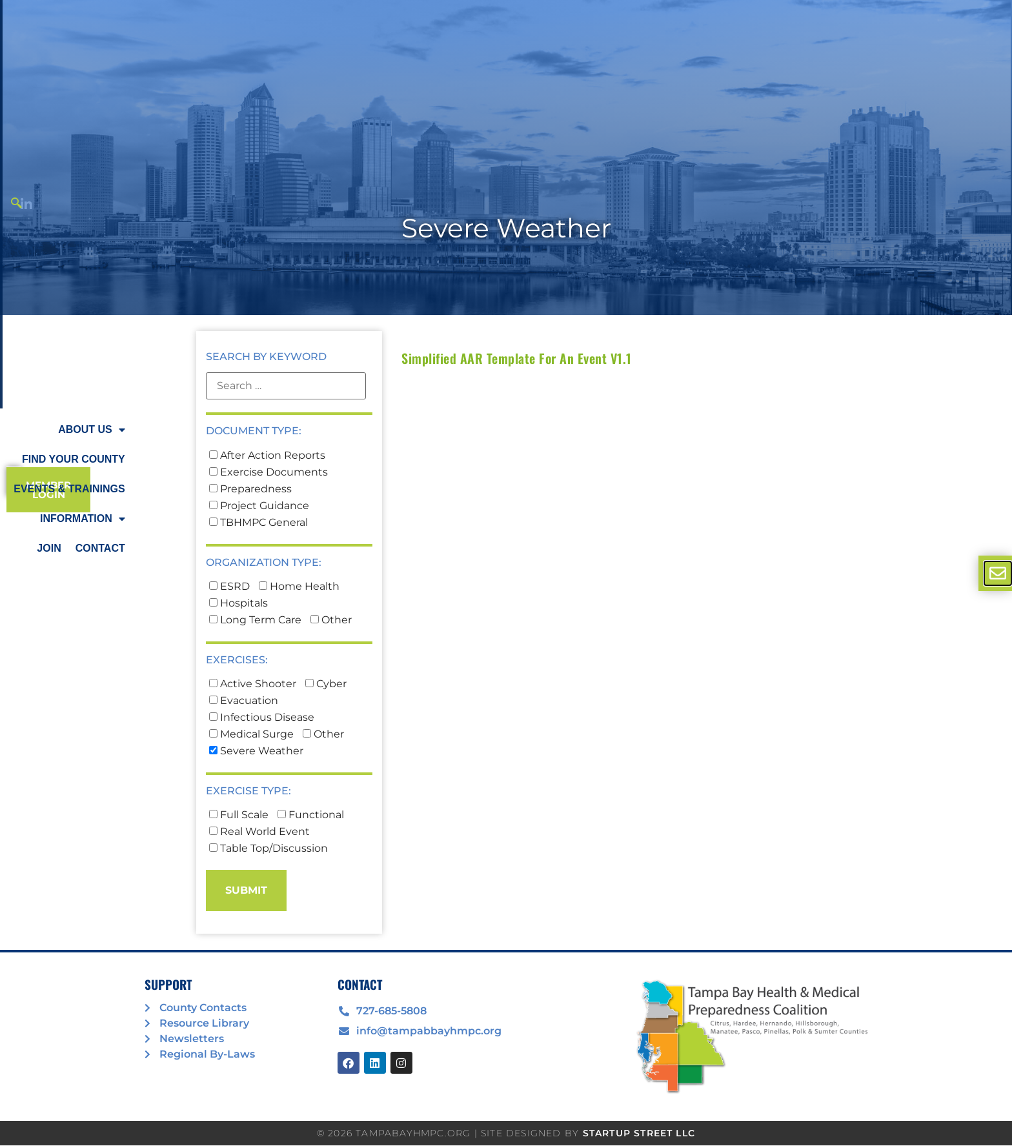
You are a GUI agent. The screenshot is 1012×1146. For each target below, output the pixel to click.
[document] (506, 573)
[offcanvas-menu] (998, 573)
